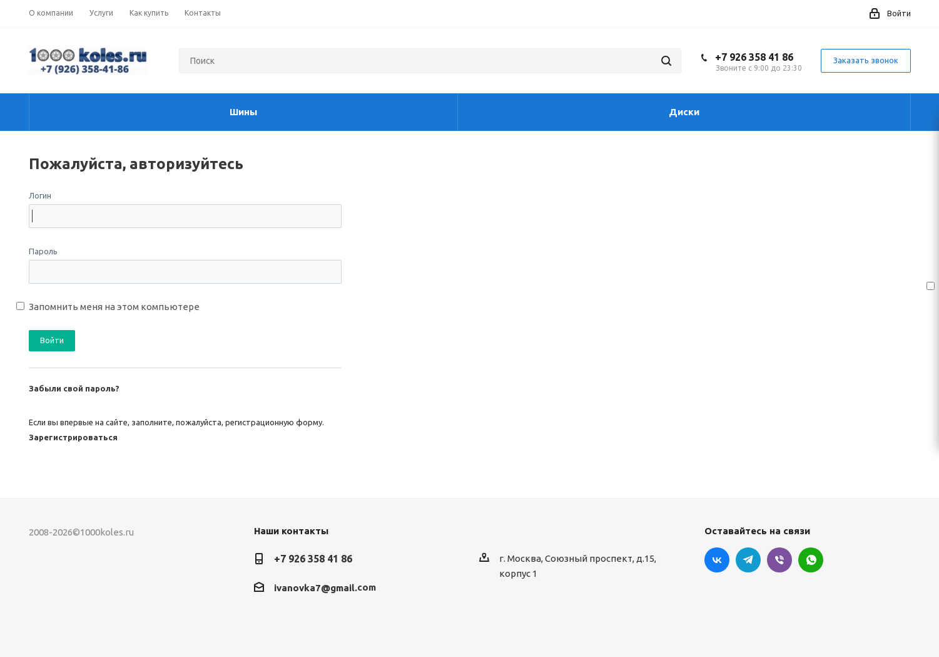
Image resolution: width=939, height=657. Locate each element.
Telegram (748, 559)
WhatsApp (810, 559)
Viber (779, 559)
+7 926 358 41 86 (754, 57)
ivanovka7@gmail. (315, 587)
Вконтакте (716, 559)
